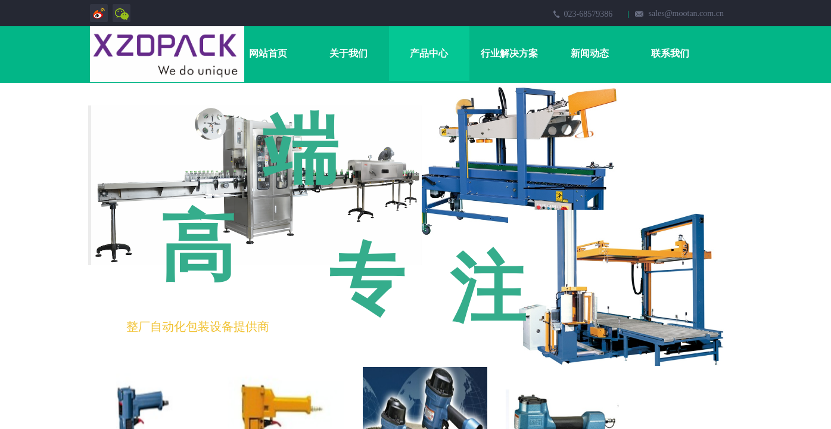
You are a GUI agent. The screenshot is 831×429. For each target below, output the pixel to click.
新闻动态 (590, 53)
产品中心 (429, 53)
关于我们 (348, 53)
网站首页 (268, 53)
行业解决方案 (509, 53)
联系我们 (670, 53)
